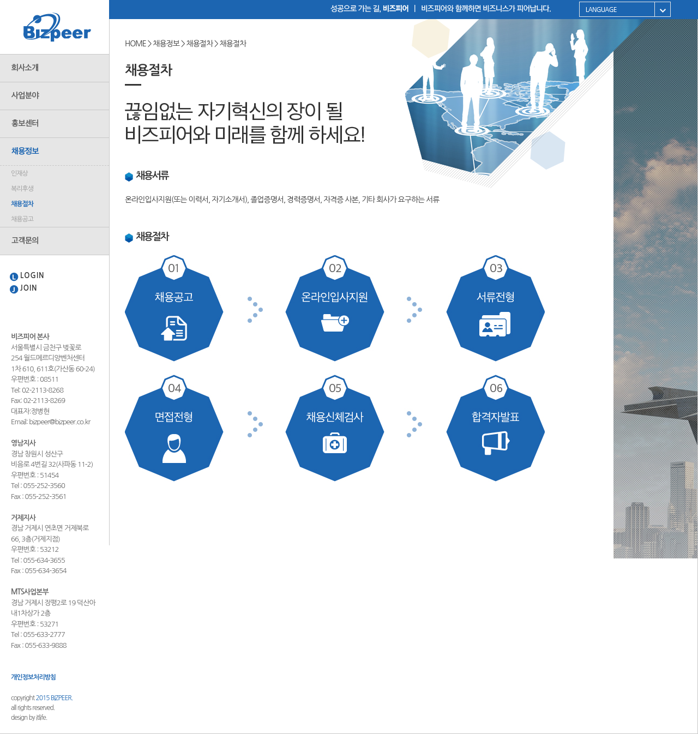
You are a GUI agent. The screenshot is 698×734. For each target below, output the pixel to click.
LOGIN (32, 275)
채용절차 (22, 204)
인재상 (19, 173)
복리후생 (22, 188)
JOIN (29, 288)
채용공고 (22, 219)
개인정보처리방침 (33, 677)
